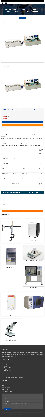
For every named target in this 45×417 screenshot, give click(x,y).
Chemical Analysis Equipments (7, 391)
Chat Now (22, 125)
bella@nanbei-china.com (9, 364)
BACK (22, 18)
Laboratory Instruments (6, 383)
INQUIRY (7, 409)
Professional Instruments (6, 387)
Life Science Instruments (6, 385)
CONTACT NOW (7, 121)
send (22, 211)
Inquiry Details (6, 401)
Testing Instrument (5, 389)
